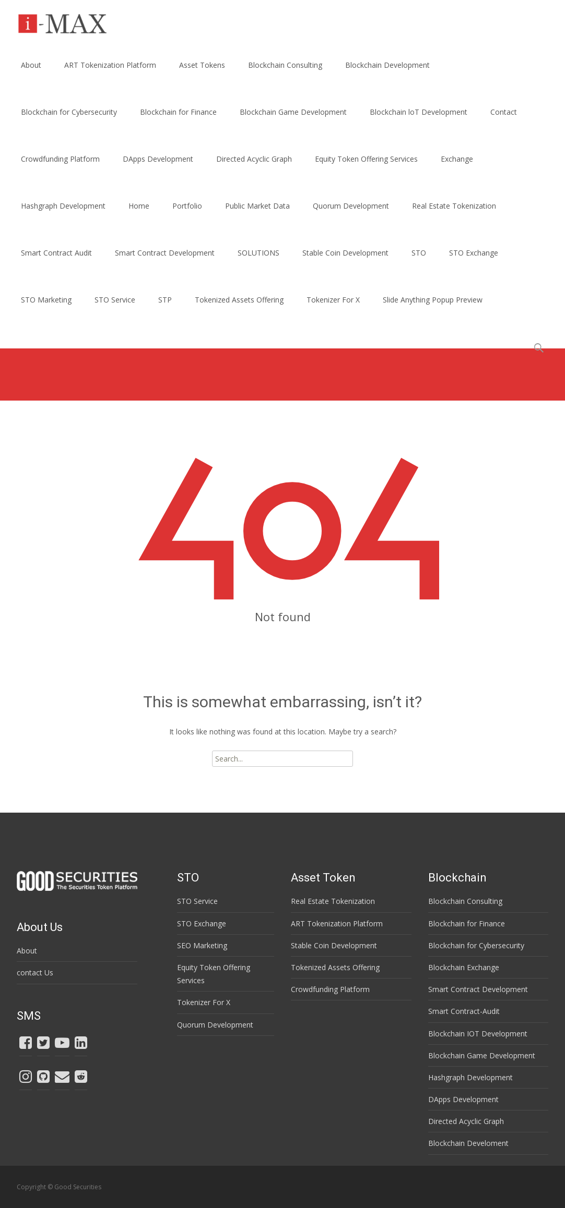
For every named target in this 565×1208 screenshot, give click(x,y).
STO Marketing (46, 300)
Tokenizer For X (333, 300)
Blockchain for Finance (178, 112)
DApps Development (158, 159)
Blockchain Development (387, 65)
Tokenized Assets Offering (239, 300)
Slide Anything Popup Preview (432, 300)
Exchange (457, 159)
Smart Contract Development (165, 253)
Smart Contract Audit (56, 253)
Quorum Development (351, 206)
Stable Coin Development (345, 253)
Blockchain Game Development (293, 112)
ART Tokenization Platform (110, 65)
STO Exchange (473, 253)
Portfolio (187, 206)
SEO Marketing (202, 945)
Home (138, 206)
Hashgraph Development (63, 206)
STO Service (115, 300)
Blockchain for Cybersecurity (69, 112)
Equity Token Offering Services (366, 159)
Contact (503, 112)
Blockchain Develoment (468, 1143)
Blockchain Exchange (463, 967)
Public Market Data (257, 206)
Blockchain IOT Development (477, 1033)
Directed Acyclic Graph (254, 159)
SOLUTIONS (258, 253)
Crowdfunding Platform (60, 159)
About (31, 65)
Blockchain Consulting (285, 65)
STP (165, 300)
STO (418, 253)
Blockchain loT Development (418, 112)
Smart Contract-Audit (464, 1011)
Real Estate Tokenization (454, 206)
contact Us (35, 972)
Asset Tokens (202, 65)
